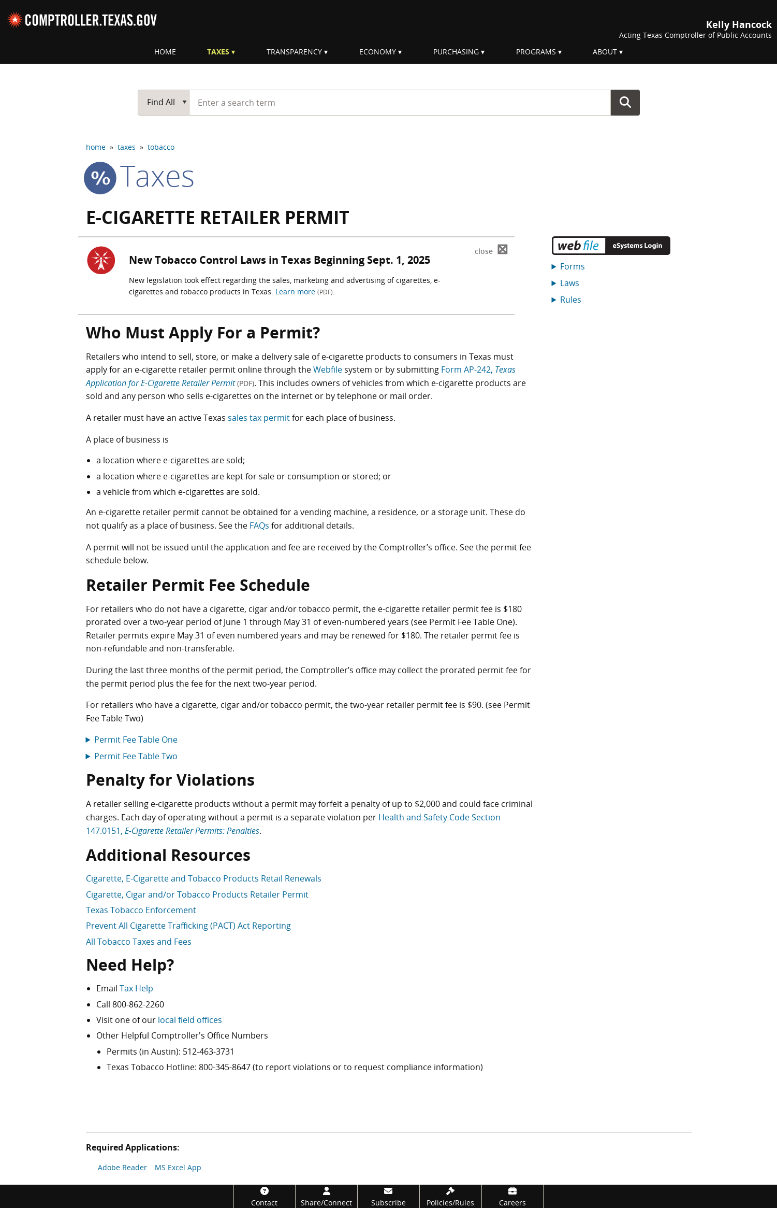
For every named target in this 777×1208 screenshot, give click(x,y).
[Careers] (513, 1196)
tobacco (161, 147)
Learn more (304, 291)
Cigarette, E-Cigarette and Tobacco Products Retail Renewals (203, 878)
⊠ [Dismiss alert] (491, 249)
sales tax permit (259, 417)
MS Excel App (178, 1167)
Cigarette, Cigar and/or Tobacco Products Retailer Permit (197, 894)
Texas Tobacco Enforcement (141, 910)
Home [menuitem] (165, 51)
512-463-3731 (208, 1051)
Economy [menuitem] (377, 51)
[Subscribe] (388, 1196)
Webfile (327, 369)
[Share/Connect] (326, 1196)
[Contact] (265, 1196)
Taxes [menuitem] (218, 51)
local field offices (190, 1020)
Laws (569, 283)
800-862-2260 (138, 1004)
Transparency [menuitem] (294, 51)
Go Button (625, 102)
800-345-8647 (225, 1067)
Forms (572, 266)
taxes (127, 147)
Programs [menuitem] (536, 51)
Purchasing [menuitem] (456, 51)
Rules (570, 299)
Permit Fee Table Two (136, 756)
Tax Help (136, 988)
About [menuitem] (605, 51)
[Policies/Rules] (450, 1196)
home (96, 147)
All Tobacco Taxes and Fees (139, 941)
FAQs (259, 525)
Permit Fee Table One (136, 739)
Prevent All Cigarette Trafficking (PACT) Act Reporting (188, 925)
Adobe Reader (122, 1167)
